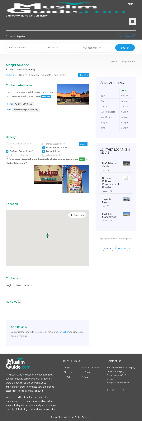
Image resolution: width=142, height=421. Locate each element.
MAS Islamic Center (109, 165)
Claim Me (84, 75)
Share (107, 248)
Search (125, 47)
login (82, 159)
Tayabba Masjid (107, 201)
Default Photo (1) (55, 151)
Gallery (22, 75)
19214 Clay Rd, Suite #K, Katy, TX (22, 69)
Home (114, 61)
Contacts (46, 75)
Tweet (122, 248)
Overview (11, 75)
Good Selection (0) (56, 147)
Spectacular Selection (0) (21, 145)
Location (33, 75)
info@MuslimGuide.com (118, 383)
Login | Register (15, 36)
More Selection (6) (19, 155)
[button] (47, 235)
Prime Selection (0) (55, 144)
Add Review (59, 75)
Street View (79, 215)
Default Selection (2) (21, 151)
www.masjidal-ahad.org (26, 110)
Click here (65, 332)
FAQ (86, 377)
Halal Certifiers (91, 368)
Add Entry (127, 36)
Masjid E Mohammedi (109, 215)
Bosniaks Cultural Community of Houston (110, 183)
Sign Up (68, 372)
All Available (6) (54, 155)
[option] (48, 179)
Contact (88, 372)
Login (67, 368)
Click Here (46, 96)
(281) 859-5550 (23, 104)
